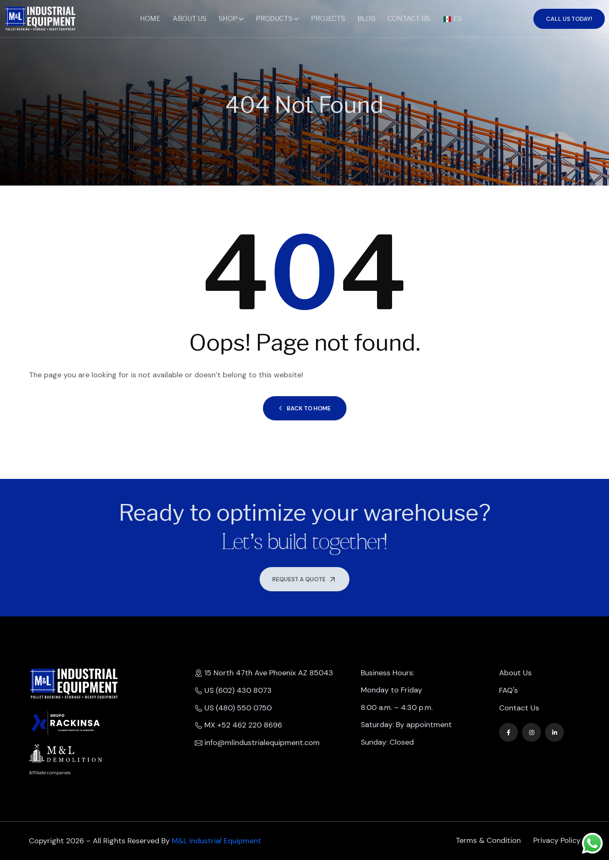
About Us (189, 19)
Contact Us (408, 19)
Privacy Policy (557, 841)
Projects (328, 19)
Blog (366, 19)
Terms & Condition (488, 841)
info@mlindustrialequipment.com (257, 743)
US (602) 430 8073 (233, 691)
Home (150, 19)
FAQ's (508, 691)
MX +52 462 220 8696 (238, 726)
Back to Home (305, 408)
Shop (228, 19)
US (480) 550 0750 (233, 708)
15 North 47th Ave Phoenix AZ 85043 (264, 673)
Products (274, 19)
